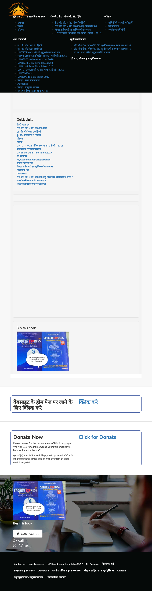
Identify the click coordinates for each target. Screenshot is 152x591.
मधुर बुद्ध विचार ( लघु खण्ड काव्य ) (32, 90)
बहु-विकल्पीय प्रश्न (78, 39)
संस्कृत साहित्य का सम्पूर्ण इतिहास (99, 570)
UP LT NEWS (24, 73)
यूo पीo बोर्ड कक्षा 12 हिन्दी (29, 45)
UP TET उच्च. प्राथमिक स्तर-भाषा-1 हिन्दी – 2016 (78, 33)
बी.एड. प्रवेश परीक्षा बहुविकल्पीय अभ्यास (73, 29)
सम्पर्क (20, 26)
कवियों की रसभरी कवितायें (120, 22)
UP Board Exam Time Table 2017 (35, 66)
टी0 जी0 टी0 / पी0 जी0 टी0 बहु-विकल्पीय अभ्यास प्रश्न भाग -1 (102, 45)
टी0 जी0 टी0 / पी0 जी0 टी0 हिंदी (65, 16)
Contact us (20, 563)
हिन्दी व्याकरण (23, 124)
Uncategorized (36, 563)
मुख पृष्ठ (16, 16)
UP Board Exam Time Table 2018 (35, 62)
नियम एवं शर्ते (23, 169)
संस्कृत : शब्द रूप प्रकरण (28, 80)
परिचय (20, 29)
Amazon (121, 570)
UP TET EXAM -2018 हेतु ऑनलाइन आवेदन (38, 52)
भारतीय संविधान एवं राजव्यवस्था (31, 180)
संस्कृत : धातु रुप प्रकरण (28, 87)
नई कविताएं (113, 26)
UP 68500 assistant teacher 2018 (35, 59)
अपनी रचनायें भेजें (116, 29)
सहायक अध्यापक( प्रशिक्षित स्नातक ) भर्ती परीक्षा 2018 (42, 55)
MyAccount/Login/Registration (33, 159)
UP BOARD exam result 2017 (33, 76)
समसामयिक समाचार (36, 16)
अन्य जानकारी (19, 39)
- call (18, 540)
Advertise (22, 83)
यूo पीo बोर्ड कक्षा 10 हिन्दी (29, 48)
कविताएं (107, 16)
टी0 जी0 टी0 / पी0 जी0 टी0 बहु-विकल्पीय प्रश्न (76, 26)
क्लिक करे (88, 402)
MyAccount (92, 563)
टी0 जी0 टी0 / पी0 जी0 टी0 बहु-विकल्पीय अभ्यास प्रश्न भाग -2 (102, 48)
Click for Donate (98, 437)
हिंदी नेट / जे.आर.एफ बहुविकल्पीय (85, 58)
